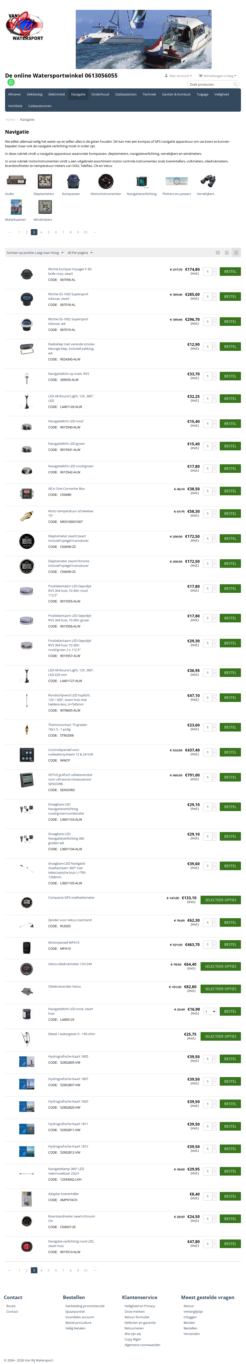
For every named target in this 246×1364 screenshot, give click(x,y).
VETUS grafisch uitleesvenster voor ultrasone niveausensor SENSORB (70, 779)
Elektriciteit (56, 94)
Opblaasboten (126, 94)
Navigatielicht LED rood (65, 421)
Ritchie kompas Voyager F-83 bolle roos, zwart (69, 271)
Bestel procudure (78, 1322)
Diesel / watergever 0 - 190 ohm (71, 1034)
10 (85, 232)
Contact (12, 1311)
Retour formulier (137, 1317)
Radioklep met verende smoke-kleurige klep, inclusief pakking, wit (71, 348)
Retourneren (134, 1328)
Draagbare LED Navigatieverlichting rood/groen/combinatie (66, 809)
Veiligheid (221, 94)
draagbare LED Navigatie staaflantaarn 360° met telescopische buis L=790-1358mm (67, 870)
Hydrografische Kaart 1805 (68, 1056)
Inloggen (190, 1317)
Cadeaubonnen (40, 106)
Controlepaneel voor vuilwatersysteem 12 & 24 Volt (70, 752)
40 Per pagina (80, 252)
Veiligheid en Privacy (140, 1306)
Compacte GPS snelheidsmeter (71, 897)
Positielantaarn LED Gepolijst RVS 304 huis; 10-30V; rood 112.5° (69, 590)
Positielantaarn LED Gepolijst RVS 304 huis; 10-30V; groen (69, 617)
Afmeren (14, 94)
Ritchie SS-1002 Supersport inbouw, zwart (68, 296)
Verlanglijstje (193, 1311)
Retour (189, 1306)
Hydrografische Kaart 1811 (68, 1124)
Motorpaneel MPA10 (63, 942)
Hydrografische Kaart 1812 (68, 1146)
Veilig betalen (75, 1328)
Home (10, 119)
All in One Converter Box (66, 488)
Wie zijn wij (133, 1333)
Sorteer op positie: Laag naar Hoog (35, 252)
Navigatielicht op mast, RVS (68, 373)
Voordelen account (79, 1317)
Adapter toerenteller (63, 1193)
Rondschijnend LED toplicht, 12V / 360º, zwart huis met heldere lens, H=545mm (69, 700)
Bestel (230, 271)
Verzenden (192, 1333)
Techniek (149, 94)
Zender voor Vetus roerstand (70, 920)
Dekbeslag (34, 94)
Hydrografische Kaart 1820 (68, 1101)
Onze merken (135, 1311)
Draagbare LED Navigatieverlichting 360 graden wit (66, 838)
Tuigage (202, 94)
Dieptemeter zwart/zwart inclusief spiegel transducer (68, 538)
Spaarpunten (75, 1311)
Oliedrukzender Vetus (64, 986)
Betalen (189, 1322)
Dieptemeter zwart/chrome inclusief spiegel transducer (68, 563)
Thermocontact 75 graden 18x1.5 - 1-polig (67, 727)
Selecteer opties (220, 899)
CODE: (53, 279)
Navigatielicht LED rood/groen (70, 466)
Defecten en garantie (140, 1322)
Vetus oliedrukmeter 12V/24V (70, 964)
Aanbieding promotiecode (85, 1306)
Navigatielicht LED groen (66, 443)
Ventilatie (15, 106)
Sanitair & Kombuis (176, 94)
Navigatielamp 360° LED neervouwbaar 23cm (66, 1171)
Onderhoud (100, 94)
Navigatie (78, 94)
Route (10, 1306)
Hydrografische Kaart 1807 (68, 1079)
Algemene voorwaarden (142, 1345)
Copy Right (133, 1339)
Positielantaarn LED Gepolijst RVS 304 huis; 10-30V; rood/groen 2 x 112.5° (69, 645)
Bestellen (190, 1328)
